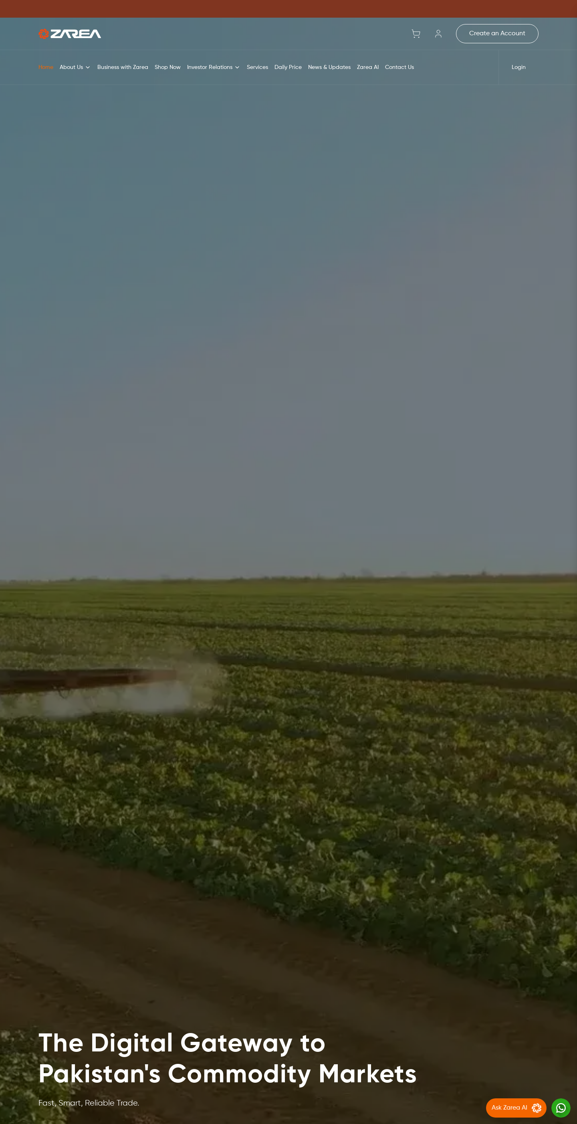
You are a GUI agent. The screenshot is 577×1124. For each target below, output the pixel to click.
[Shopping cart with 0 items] (416, 33)
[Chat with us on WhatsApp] (561, 1108)
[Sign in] (438, 33)
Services (257, 67)
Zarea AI (368, 67)
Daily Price (288, 67)
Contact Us (399, 67)
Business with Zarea (122, 67)
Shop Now (168, 67)
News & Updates (329, 67)
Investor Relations (213, 67)
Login (519, 67)
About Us (75, 67)
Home (45, 67)
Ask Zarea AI (517, 1108)
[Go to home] (69, 33)
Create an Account (497, 33)
